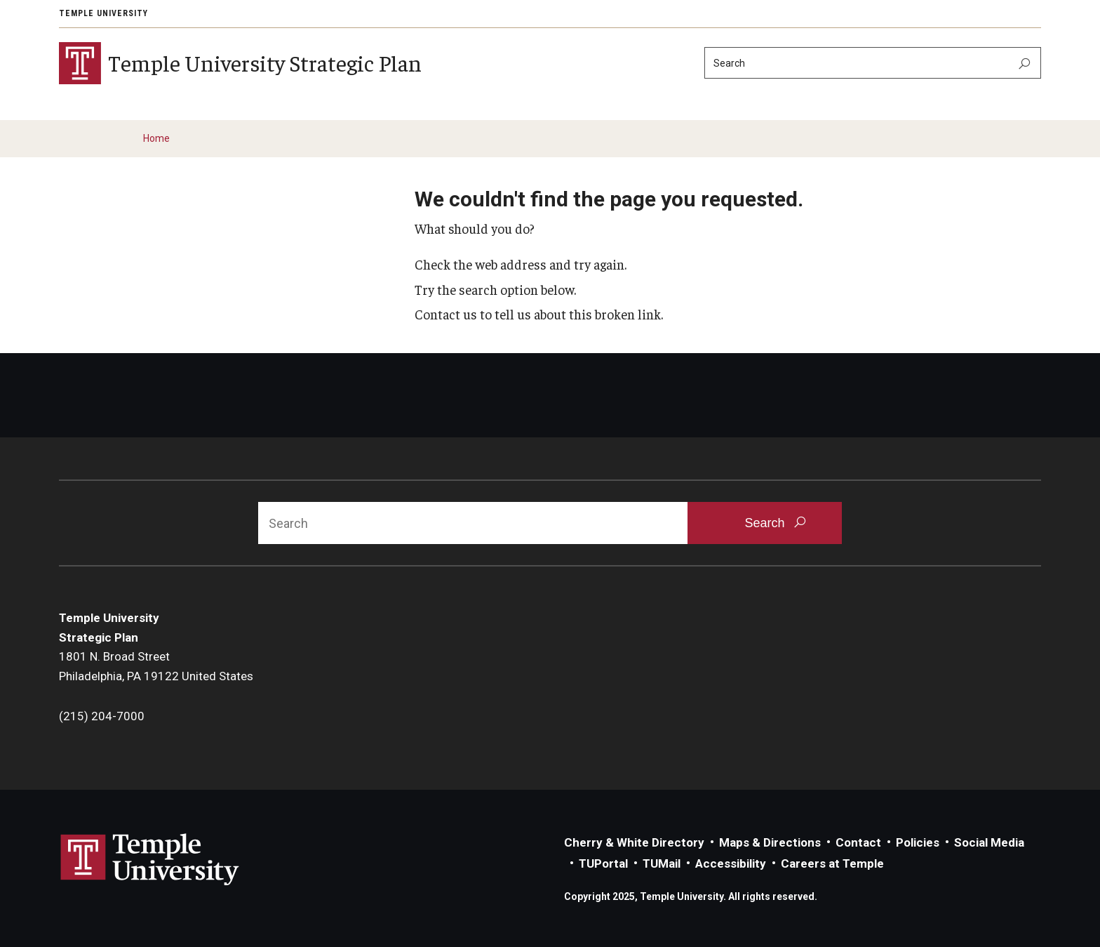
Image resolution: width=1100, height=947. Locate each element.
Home (156, 138)
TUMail (661, 863)
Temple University (103, 13)
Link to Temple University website (150, 860)
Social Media (989, 842)
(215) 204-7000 (102, 716)
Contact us (446, 313)
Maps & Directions (770, 842)
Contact (858, 842)
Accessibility (730, 863)
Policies (917, 842)
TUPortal (603, 863)
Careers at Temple (832, 863)
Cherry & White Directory (634, 842)
